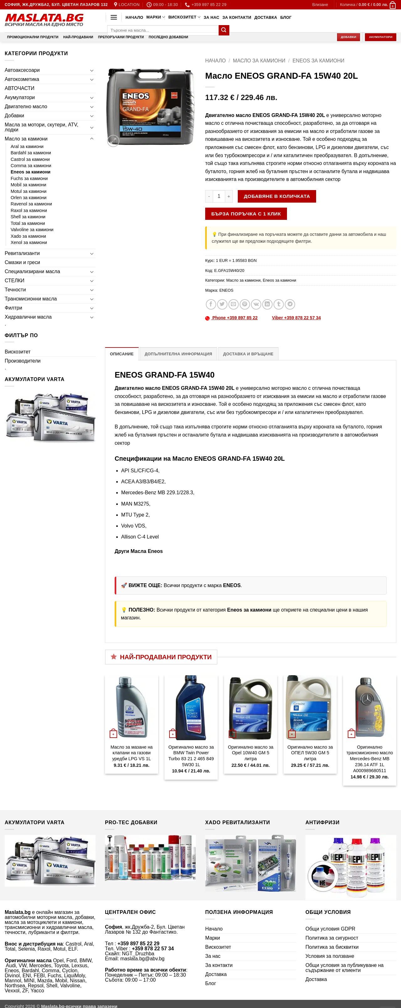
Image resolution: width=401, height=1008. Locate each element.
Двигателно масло (26, 106)
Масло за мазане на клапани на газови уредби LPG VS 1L (132, 753)
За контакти (236, 17)
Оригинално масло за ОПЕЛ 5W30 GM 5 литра (310, 753)
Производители (23, 360)
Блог (286, 17)
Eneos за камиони (30, 171)
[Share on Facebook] (211, 304)
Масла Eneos (147, 551)
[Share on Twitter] (222, 304)
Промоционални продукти (33, 37)
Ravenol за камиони (31, 203)
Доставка (265, 17)
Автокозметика (22, 79)
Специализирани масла (32, 271)
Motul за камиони (28, 191)
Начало (134, 17)
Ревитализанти (22, 253)
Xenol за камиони (29, 242)
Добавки (14, 115)
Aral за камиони (27, 146)
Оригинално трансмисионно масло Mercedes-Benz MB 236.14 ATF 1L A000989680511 (369, 759)
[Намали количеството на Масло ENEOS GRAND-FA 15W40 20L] (209, 196)
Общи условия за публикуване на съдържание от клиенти (344, 968)
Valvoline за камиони (32, 229)
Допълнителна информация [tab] (178, 354)
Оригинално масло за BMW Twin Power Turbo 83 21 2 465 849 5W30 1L (191, 756)
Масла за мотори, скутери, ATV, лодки (41, 127)
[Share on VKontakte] (256, 304)
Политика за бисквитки (332, 947)
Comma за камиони (31, 165)
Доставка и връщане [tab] (248, 354)
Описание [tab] (122, 354)
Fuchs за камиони (29, 178)
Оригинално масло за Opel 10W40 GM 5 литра (250, 753)
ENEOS (226, 290)
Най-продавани (78, 37)
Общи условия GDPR (330, 928)
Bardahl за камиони (31, 152)
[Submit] (224, 30)
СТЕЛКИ (14, 280)
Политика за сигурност (331, 938)
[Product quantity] (219, 196)
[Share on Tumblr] (278, 304)
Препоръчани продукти (121, 37)
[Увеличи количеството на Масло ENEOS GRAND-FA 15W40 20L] (229, 196)
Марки (155, 17)
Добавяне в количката (277, 196)
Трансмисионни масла (31, 298)
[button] (320, 4)
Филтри (13, 307)
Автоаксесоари (22, 70)
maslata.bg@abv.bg (142, 958)
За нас (211, 17)
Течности (15, 289)
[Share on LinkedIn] (267, 304)
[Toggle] (92, 70)
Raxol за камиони (29, 210)
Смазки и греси (22, 262)
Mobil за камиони (28, 184)
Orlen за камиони (28, 197)
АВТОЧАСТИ (19, 88)
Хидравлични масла (28, 317)
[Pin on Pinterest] (245, 304)
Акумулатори (20, 97)
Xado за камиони (28, 236)
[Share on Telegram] (290, 304)
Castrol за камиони (30, 159)
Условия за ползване (329, 956)
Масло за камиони (26, 138)
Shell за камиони (28, 216)
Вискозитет (184, 17)
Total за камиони (28, 223)
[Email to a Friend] (233, 304)
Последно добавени (168, 37)
